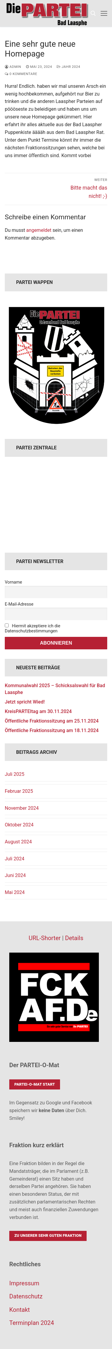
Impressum (24, 1283)
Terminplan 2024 (31, 1322)
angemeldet (38, 230)
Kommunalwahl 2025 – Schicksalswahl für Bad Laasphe (55, 689)
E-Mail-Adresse (19, 604)
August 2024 (18, 842)
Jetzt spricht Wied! (25, 702)
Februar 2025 (19, 791)
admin (13, 67)
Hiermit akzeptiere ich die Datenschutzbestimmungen (32, 628)
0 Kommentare (21, 74)
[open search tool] (93, 13)
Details (74, 938)
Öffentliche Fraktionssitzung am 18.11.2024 (52, 730)
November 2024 (22, 808)
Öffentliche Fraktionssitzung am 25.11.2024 (52, 721)
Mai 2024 (15, 892)
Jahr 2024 (68, 67)
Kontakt (19, 1309)
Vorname (13, 582)
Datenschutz (26, 1296)
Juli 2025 (14, 774)
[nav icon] (104, 13)
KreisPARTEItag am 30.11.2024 (38, 711)
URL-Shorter (45, 938)
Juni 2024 (15, 875)
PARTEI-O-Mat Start (34, 1084)
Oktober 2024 (19, 825)
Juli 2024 (14, 859)
